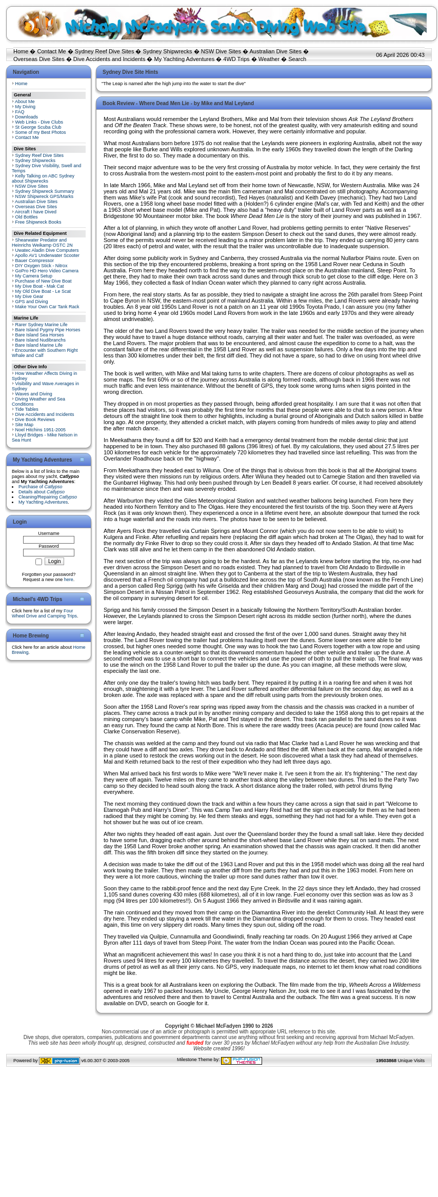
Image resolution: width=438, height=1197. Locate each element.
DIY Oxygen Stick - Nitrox (41, 265)
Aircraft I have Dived (35, 211)
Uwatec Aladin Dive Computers (47, 250)
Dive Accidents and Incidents (109, 59)
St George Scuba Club (38, 127)
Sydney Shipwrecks (167, 51)
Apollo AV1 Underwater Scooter (47, 255)
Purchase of (40, 486)
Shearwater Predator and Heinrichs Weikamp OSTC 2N (42, 242)
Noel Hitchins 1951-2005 (40, 429)
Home (20, 51)
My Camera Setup (34, 275)
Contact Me (51, 51)
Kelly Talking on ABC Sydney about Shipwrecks (43, 178)
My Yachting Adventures (184, 59)
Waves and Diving (33, 393)
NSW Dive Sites (221, 51)
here (68, 579)
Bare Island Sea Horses (39, 334)
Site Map (24, 424)
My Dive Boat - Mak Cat (39, 286)
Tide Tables (26, 409)
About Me (25, 101)
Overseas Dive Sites (39, 59)
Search (297, 59)
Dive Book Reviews (35, 419)
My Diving (25, 106)
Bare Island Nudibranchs (40, 340)
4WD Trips (236, 59)
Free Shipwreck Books (38, 222)
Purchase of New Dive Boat (43, 281)
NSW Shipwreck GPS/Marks (44, 196)
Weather (269, 59)
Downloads (26, 116)
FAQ (20, 111)
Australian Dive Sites (275, 51)
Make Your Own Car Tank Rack (47, 306)
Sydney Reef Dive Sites (104, 51)
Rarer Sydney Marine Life (41, 324)
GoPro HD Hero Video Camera (46, 270)
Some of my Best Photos (40, 132)
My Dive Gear (29, 296)
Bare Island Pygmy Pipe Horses (48, 329)
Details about (41, 491)
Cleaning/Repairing (47, 497)
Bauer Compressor (34, 260)
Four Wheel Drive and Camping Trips (44, 613)
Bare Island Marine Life (39, 345)
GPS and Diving (31, 301)
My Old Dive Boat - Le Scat (43, 291)
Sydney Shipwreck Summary (44, 191)
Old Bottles (26, 217)
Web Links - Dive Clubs (39, 122)
